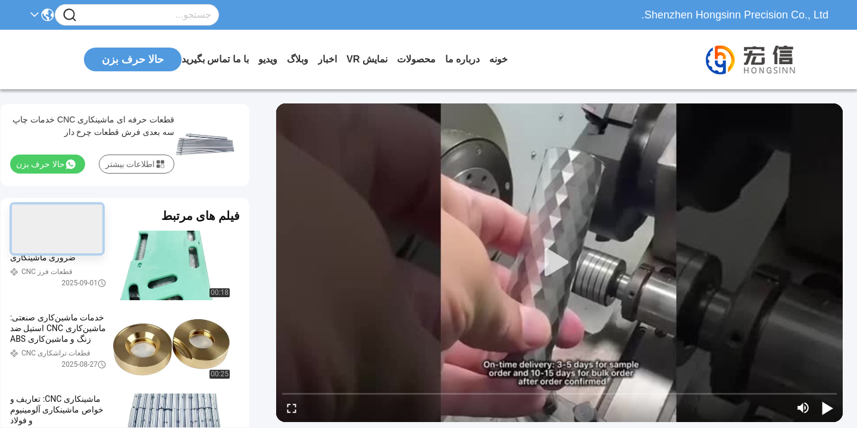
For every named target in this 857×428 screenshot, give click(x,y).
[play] (559, 263)
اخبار (327, 59)
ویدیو (267, 59)
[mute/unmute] (803, 408)
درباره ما (462, 59)
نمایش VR (366, 59)
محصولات (416, 59)
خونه (498, 59)
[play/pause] (827, 408)
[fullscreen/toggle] (292, 408)
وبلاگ (297, 59)
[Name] (69, 15)
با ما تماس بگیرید (215, 59)
